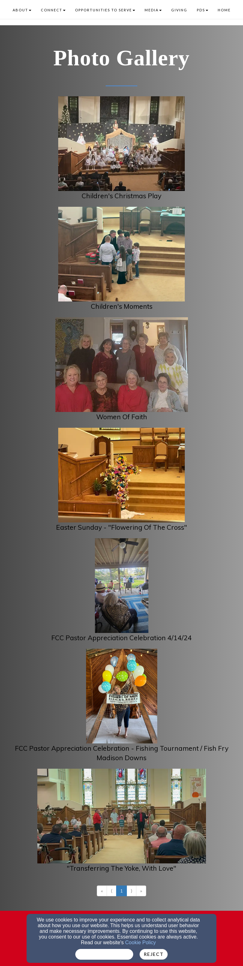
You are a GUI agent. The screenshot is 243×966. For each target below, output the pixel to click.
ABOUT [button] (22, 10)
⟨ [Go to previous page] (111, 891)
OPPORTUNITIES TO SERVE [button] (105, 10)
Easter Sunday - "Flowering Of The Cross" (121, 527)
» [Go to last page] (141, 891)
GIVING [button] (179, 10)
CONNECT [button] (53, 10)
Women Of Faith (121, 417)
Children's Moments (122, 306)
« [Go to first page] (102, 891)
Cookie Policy (140, 942)
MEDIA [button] (153, 10)
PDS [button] (202, 10)
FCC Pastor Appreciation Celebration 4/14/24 (121, 638)
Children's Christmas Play (121, 196)
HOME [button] (224, 10)
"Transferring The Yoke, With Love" (121, 868)
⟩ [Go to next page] (131, 891)
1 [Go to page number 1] (121, 891)
